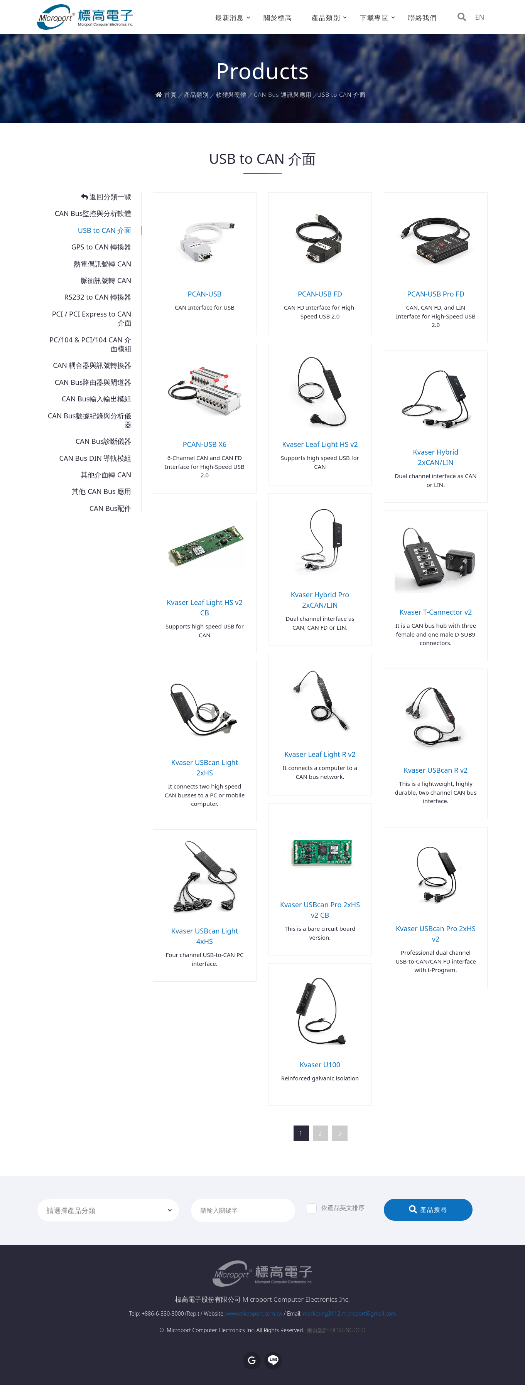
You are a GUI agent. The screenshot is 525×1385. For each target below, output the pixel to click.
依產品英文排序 (336, 1208)
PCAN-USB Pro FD (435, 293)
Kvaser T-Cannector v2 (436, 612)
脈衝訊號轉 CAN (106, 280)
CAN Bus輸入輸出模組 (97, 398)
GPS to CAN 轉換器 (101, 247)
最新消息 (229, 17)
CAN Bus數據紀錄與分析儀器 (90, 420)
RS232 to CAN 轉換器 (98, 297)
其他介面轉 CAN (106, 474)
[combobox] (108, 1210)
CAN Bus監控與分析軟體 (93, 213)
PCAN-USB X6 (205, 444)
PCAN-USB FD (320, 293)
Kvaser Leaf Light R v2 (320, 754)
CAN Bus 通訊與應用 (282, 94)
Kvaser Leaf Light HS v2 (320, 444)
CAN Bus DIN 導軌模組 (95, 458)
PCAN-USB (205, 293)
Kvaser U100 (320, 1064)
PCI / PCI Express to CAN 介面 (92, 318)
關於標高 (277, 17)
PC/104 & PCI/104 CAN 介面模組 (90, 344)
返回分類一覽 (106, 196)
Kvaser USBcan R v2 (436, 770)
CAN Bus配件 (110, 508)
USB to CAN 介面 (105, 230)
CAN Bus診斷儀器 (104, 441)
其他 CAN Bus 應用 (101, 491)
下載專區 (374, 17)
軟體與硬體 (231, 94)
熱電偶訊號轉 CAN (102, 263)
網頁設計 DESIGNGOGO (336, 1330)
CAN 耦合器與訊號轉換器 (92, 365)
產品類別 (326, 17)
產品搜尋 (428, 1209)
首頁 (166, 94)
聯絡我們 (422, 17)
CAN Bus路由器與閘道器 (93, 382)
